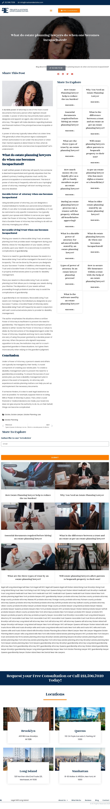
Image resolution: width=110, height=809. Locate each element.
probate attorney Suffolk (50, 602)
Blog (95, 800)
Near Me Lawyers (57, 652)
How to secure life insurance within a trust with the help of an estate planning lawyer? (95, 273)
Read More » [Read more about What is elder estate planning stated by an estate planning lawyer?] (95, 220)
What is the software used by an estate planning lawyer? (70, 299)
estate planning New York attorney (16, 640)
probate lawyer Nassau (92, 606)
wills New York (40, 633)
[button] (51, 10)
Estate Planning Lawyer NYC (79, 649)
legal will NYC (39, 587)
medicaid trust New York (25, 593)
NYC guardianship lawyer (52, 596)
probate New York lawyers (97, 633)
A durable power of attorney (14, 110)
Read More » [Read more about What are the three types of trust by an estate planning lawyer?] (69, 156)
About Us (56, 800)
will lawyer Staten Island (90, 624)
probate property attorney (19, 615)
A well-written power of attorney (16, 170)
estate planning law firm (19, 11)
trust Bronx (90, 618)
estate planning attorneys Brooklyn (38, 637)
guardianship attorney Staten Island (81, 646)
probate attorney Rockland (27, 602)
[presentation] (17, 451)
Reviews (85, 800)
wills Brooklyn (38, 630)
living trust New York (19, 590)
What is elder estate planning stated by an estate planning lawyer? (95, 208)
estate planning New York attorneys (46, 640)
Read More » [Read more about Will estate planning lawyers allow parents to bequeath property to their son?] (95, 163)
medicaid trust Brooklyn (88, 590)
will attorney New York (39, 621)
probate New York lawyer (63, 612)
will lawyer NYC (57, 624)
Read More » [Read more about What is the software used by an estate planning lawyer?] (69, 310)
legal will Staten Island (69, 587)
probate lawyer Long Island (70, 606)
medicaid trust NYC (44, 593)
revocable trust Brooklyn (64, 615)
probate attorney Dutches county (77, 596)
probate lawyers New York (33, 609)
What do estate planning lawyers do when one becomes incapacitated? (95, 240)
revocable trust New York (22, 618)
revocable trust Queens (61, 618)
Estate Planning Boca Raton (55, 630)
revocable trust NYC (42, 618)
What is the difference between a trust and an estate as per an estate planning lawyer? (95, 120)
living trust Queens (49, 590)
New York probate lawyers (30, 596)
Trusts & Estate (19, 10)
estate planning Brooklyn (92, 637)
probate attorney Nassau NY (24, 599)
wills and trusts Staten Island (20, 630)
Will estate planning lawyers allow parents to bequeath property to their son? (95, 148)
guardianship (22, 251)
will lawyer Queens (72, 624)
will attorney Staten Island (93, 621)
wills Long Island (27, 633)
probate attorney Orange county (51, 599)
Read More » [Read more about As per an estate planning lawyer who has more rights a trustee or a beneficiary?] (95, 188)
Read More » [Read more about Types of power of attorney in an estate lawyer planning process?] (69, 284)
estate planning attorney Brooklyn (76, 640)
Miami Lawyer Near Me (77, 630)
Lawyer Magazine (94, 630)
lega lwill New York (26, 587)
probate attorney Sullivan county (75, 602)
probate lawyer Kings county (46, 606)
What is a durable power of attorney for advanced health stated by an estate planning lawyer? (70, 243)
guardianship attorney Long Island (81, 643)
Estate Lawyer (17, 414)
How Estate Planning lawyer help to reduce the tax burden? (70, 94)
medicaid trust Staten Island (84, 593)
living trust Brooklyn (87, 587)
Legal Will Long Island (19, 800)
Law (39, 414)
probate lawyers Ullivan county (14, 612)
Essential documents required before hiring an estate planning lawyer (70, 119)
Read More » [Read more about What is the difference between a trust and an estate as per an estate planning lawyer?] (95, 134)
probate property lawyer (42, 615)
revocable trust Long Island (86, 615)
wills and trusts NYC (85, 627)
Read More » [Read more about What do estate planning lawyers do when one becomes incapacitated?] (95, 252)
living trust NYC (34, 590)
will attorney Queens (72, 621)
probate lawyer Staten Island (75, 609)
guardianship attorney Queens (53, 646)
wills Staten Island (53, 633)
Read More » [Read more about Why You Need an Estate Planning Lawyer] (95, 102)
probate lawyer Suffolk (97, 609)
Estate (7, 414)
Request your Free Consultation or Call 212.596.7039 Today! (55, 678)
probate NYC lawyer (82, 612)
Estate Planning (30, 414)
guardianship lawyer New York (54, 649)
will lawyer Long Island (24, 624)
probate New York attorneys (40, 612)
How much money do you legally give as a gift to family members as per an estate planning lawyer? (70, 179)
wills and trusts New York (65, 627)
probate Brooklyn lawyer (23, 606)
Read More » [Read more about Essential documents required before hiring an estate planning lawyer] (69, 131)
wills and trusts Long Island (44, 627)
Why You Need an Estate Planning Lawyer (95, 93)
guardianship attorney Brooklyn (53, 643)
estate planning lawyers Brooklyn (68, 637)
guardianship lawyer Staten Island (22, 652)
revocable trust (78, 618)
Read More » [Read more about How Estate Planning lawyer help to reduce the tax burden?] (69, 105)
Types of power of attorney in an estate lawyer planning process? (69, 272)
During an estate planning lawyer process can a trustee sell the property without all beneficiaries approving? (70, 211)
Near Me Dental (43, 652)
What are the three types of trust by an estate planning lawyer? (70, 145)
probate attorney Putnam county (79, 599)
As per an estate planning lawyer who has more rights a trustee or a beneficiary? (95, 176)
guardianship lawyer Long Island (28, 649)
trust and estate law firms (12, 637)
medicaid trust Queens (62, 593)
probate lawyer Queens (11, 609)
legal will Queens (53, 587)
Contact (105, 800)
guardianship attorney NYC (28, 646)
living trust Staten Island (67, 590)
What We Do (71, 800)
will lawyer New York (42, 624)
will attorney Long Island (19, 621)
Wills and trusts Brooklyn (22, 627)
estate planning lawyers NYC (74, 633)
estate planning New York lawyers (25, 643)
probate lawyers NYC (53, 609)
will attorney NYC (56, 621)
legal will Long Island (9, 587)
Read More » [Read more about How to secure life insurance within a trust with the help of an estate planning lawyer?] (95, 287)
